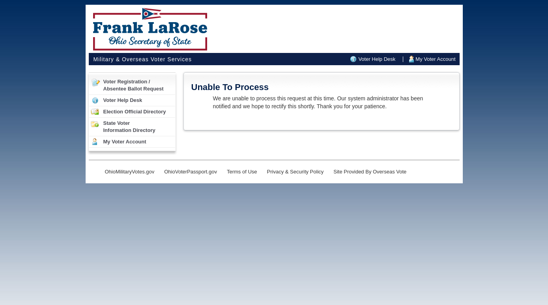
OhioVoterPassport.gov (190, 172)
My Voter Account (435, 59)
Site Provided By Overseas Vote (369, 172)
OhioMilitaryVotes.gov (130, 172)
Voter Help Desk (376, 59)
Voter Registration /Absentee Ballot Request (133, 85)
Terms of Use (242, 172)
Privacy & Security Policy (295, 172)
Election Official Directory (134, 112)
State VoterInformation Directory (129, 126)
